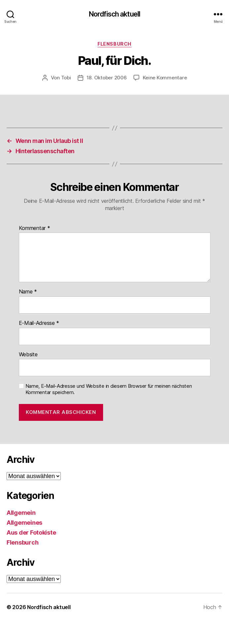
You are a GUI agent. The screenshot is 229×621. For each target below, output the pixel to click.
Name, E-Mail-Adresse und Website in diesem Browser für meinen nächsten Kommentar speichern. (108, 389)
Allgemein (21, 512)
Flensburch (114, 44)
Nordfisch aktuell (114, 14)
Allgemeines (24, 522)
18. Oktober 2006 (107, 77)
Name (28, 292)
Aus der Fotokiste (31, 532)
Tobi (66, 77)
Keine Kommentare (165, 77)
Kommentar (34, 228)
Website (28, 355)
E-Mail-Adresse (39, 323)
